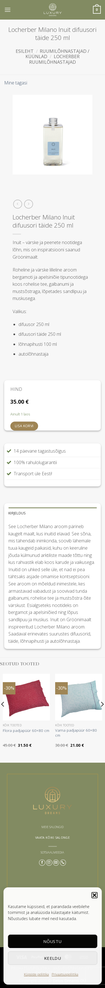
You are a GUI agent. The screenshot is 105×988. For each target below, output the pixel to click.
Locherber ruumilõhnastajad (54, 59)
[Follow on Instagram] (49, 862)
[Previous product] (28, 204)
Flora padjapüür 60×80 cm (26, 730)
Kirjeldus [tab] (17, 513)
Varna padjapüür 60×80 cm (76, 733)
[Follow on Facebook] (42, 862)
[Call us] (63, 862)
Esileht (25, 51)
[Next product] (17, 204)
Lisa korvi (24, 426)
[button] (94, 895)
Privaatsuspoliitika (65, 974)
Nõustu (52, 941)
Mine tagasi (15, 83)
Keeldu (52, 958)
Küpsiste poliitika (36, 974)
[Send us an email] (56, 862)
